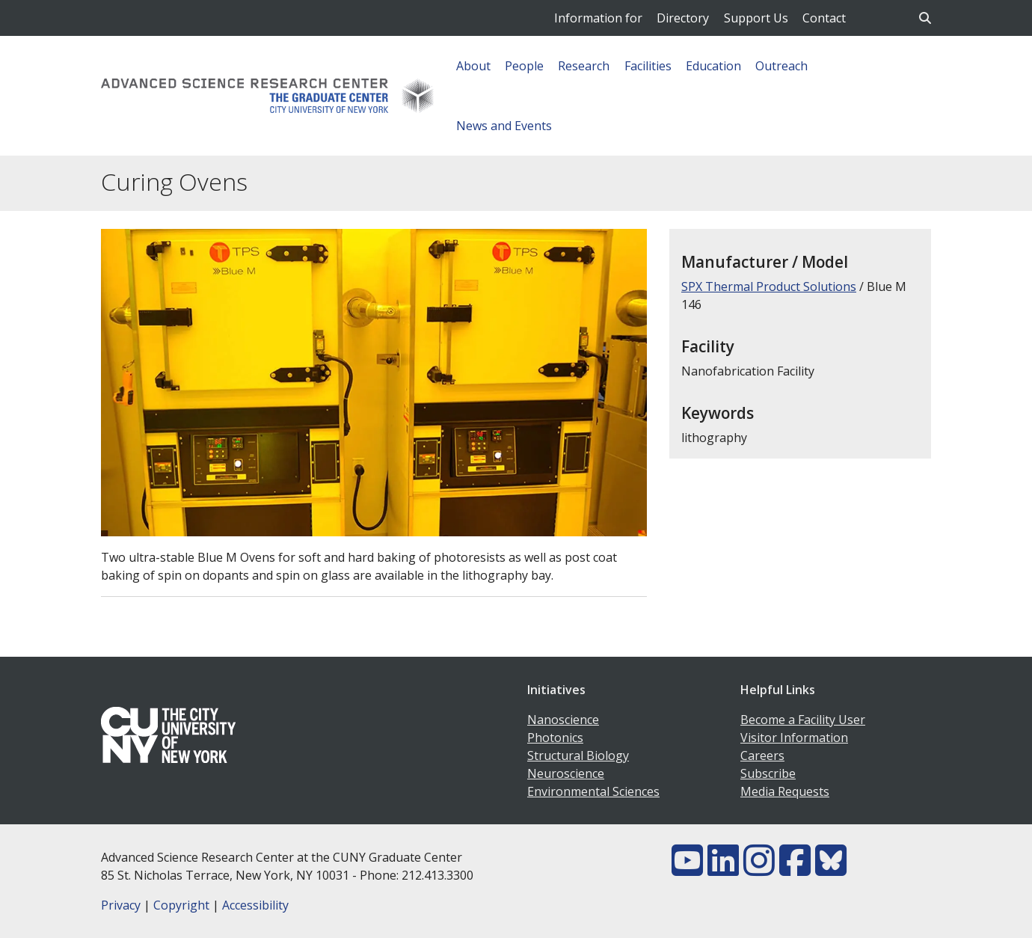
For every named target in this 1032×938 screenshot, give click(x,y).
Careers (762, 755)
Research (583, 66)
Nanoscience (563, 719)
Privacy (121, 905)
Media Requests (784, 791)
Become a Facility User (802, 719)
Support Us (756, 18)
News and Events (504, 126)
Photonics (555, 737)
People (524, 66)
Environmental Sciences (593, 791)
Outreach (781, 66)
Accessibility (255, 905)
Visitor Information (794, 737)
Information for (598, 18)
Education (713, 66)
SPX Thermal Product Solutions (768, 286)
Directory (683, 18)
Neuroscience (565, 773)
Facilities (648, 66)
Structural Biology (578, 755)
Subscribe (768, 773)
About (473, 66)
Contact (824, 18)
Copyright (181, 905)
